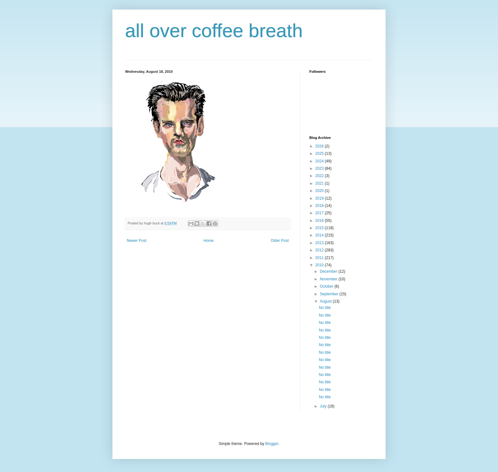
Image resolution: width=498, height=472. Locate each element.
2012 (320, 250)
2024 (320, 161)
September (330, 294)
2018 (320, 205)
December (329, 271)
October (327, 286)
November (329, 279)
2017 (320, 213)
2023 (320, 168)
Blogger (271, 443)
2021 (320, 183)
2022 (320, 176)
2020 (320, 190)
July (324, 406)
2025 (320, 153)
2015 (320, 228)
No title (325, 307)
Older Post (280, 240)
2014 (320, 235)
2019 (320, 198)
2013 (320, 243)
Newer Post (136, 240)
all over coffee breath (214, 30)
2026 (320, 146)
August (326, 301)
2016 (320, 220)
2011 (320, 258)
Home (209, 240)
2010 (320, 265)
